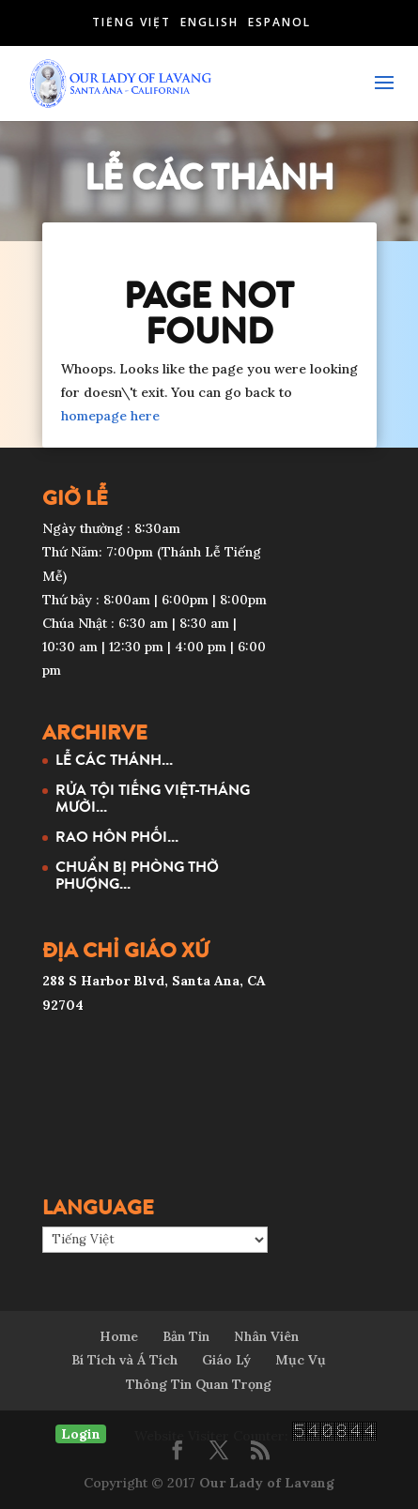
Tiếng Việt (131, 22)
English (209, 22)
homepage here (110, 415)
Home (119, 1336)
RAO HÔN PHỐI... (116, 836)
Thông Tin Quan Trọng (198, 1384)
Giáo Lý (226, 1359)
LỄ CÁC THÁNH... (114, 759)
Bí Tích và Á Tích (124, 1359)
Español (279, 22)
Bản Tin (186, 1336)
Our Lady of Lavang (266, 1482)
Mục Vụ (300, 1359)
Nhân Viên (266, 1336)
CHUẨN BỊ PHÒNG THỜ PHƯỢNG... (137, 874)
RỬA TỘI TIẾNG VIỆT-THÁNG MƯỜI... (152, 797)
